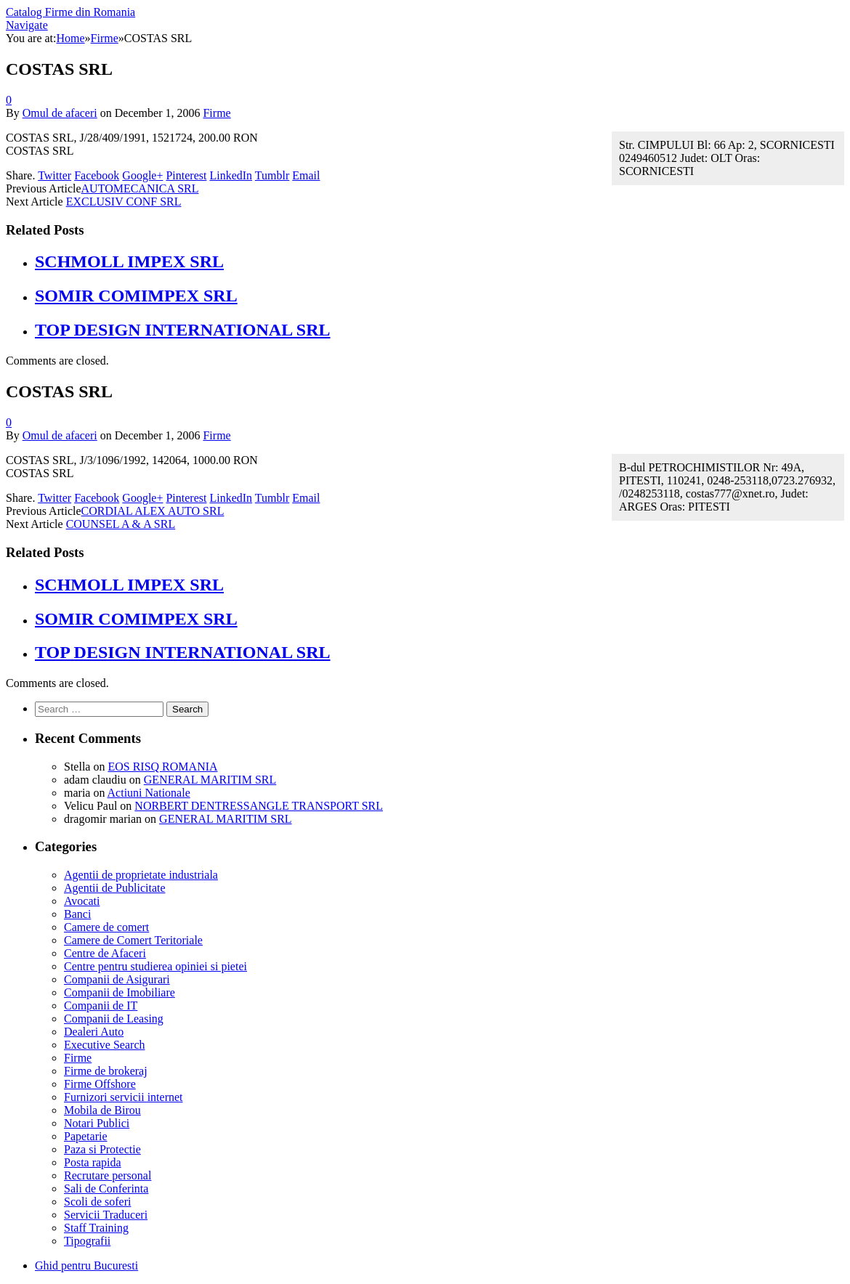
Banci (77, 914)
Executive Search (104, 1045)
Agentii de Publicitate (115, 888)
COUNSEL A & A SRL (121, 524)
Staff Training (96, 1228)
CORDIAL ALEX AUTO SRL (152, 511)
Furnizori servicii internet (123, 1097)
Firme (216, 113)
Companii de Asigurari (117, 979)
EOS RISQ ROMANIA (162, 766)
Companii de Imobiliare (119, 992)
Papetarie (86, 1136)
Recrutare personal (107, 1175)
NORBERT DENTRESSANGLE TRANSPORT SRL (258, 806)
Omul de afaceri (60, 113)
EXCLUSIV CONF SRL (124, 201)
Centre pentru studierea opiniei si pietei (155, 966)
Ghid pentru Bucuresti (86, 1265)
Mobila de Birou (102, 1110)
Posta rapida (92, 1162)
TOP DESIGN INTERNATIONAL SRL (183, 329)
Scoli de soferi (97, 1201)
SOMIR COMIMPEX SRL (136, 295)
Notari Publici (96, 1123)
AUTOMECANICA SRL (140, 188)
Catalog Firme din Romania (70, 12)
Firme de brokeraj (105, 1071)
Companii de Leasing (113, 1018)
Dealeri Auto (94, 1031)
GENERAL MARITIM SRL (210, 779)
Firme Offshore (100, 1084)
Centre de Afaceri (105, 953)
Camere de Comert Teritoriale (133, 940)
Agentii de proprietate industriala (141, 875)
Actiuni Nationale (149, 793)
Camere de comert (106, 927)
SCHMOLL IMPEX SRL (129, 261)
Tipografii (87, 1241)
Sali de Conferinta (106, 1188)
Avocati (82, 901)
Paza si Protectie (102, 1149)
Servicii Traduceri (105, 1214)
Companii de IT (100, 1005)
